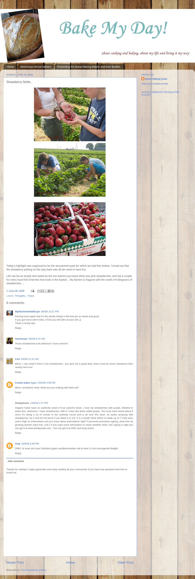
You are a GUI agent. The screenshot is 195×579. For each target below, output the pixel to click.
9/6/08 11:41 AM (30, 359)
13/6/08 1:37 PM (39, 403)
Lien (17, 359)
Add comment (16, 461)
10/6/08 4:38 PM (46, 382)
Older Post (125, 562)
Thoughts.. (20, 295)
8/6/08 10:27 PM (50, 311)
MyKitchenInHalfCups (27, 311)
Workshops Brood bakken (35, 66)
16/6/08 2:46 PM (30, 443)
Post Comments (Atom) (33, 570)
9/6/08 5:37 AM (37, 338)
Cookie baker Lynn (25, 382)
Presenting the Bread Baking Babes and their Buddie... (89, 66)
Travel (31, 295)
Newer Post (15, 562)
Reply (18, 328)
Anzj (17, 443)
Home (10, 66)
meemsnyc (21, 338)
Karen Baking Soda (156, 78)
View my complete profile (154, 83)
